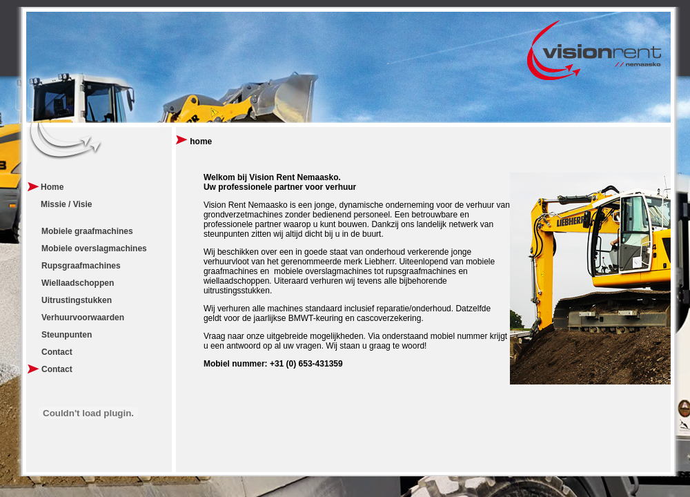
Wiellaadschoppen (77, 283)
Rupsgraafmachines (81, 266)
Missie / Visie (66, 204)
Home (52, 187)
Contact (56, 352)
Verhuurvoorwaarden (82, 317)
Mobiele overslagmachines (94, 248)
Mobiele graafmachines (87, 231)
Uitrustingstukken (76, 300)
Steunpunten (66, 335)
